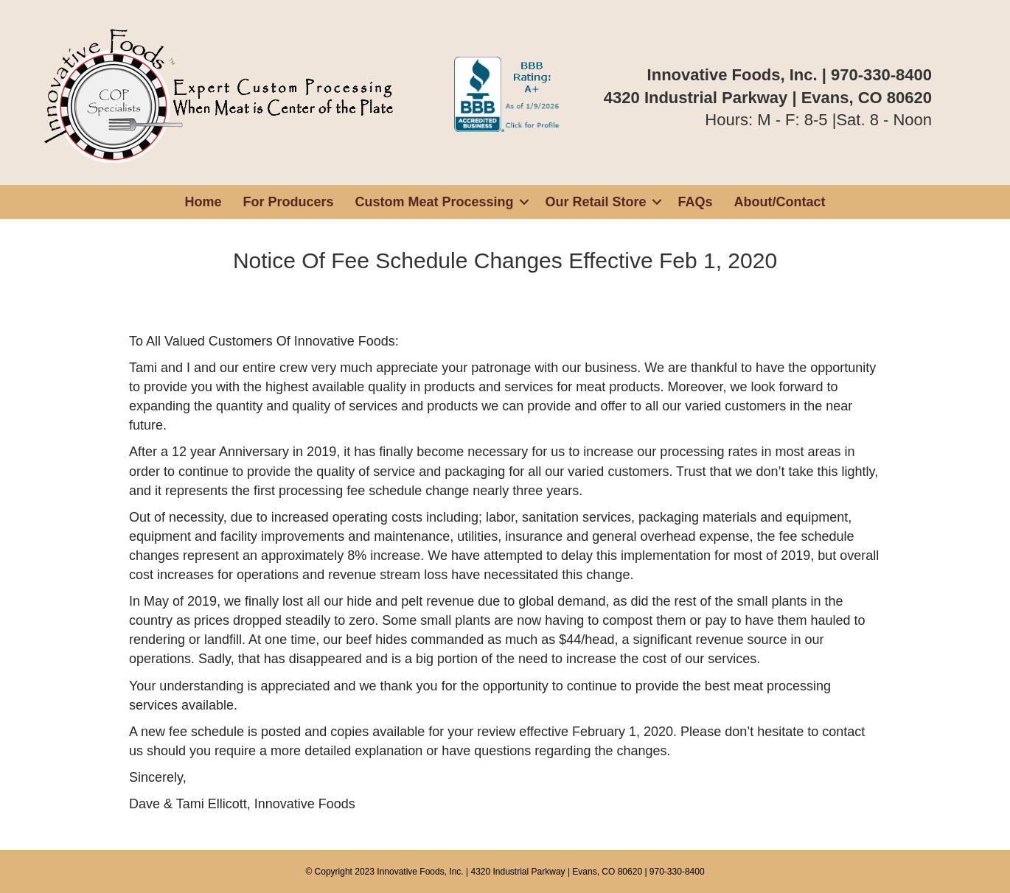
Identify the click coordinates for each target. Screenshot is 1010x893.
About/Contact (780, 202)
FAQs (695, 202)
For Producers (288, 202)
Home (202, 202)
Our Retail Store (596, 202)
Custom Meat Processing (434, 202)
